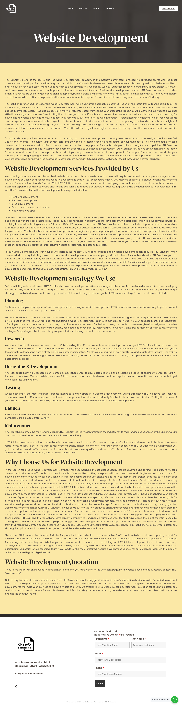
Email (99, 653)
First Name (102, 638)
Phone (99, 667)
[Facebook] (16, 686)
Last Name (138, 638)
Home (69, 8)
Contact (110, 8)
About (96, 8)
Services (82, 8)
